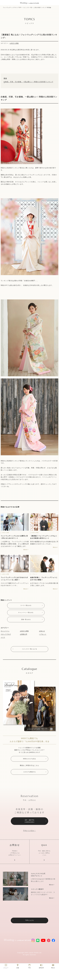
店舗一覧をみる (25, 620)
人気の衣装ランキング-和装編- (42, 7)
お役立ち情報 (14, 43)
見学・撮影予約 (29, 823)
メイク (3, 638)
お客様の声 (23, 635)
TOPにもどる (29, 925)
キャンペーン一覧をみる (26, 613)
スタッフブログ (6, 635)
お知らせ (42, 632)
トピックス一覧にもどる (29, 650)
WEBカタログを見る (29, 760)
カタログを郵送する (29, 774)
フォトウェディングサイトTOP (12, 7)
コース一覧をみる (25, 605)
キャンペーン (5, 632)
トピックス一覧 (27, 7)
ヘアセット (42, 635)
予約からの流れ (28, 833)
